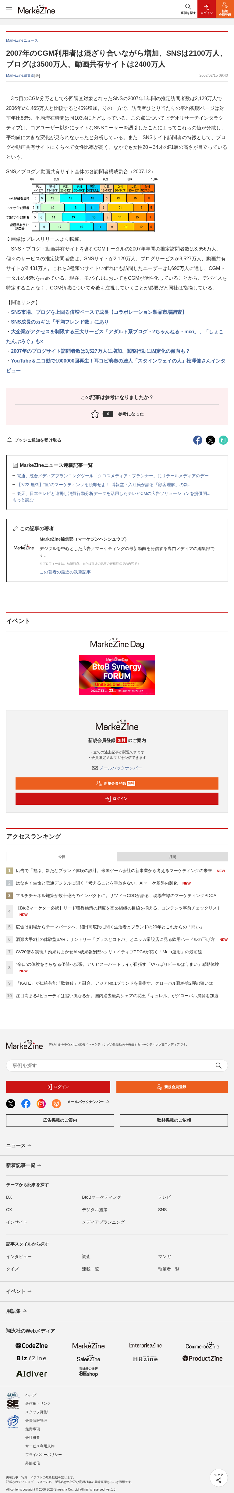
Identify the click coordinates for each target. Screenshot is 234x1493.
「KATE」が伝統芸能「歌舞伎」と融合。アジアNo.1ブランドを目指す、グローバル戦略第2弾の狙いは (114, 983)
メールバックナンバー (117, 768)
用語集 (17, 1311)
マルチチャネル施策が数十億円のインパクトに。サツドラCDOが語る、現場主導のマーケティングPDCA (116, 895)
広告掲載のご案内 (60, 1120)
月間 (172, 857)
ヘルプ (30, 1395)
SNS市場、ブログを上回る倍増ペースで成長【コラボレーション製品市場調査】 (99, 312)
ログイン (116, 799)
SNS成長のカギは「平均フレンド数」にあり (60, 321)
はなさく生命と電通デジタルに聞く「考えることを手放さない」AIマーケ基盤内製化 (97, 883)
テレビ (164, 1197)
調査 (86, 1256)
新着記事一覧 (24, 1165)
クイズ (12, 1269)
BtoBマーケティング (101, 1197)
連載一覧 (90, 1269)
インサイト (16, 1222)
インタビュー (19, 1256)
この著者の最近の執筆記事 (65, 572)
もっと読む (23, 499)
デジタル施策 (95, 1209)
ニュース (19, 1146)
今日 (62, 857)
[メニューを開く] (9, 9)
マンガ (164, 1256)
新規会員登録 (115, 783)
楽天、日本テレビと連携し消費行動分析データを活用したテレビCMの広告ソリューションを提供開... (113, 493)
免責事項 (32, 1429)
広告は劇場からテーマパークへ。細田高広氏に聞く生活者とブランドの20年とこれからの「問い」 (110, 926)
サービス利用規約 (40, 1446)
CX (9, 1209)
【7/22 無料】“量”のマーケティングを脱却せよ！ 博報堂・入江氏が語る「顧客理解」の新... (104, 484)
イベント (19, 1291)
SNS (162, 1209)
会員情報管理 (36, 1420)
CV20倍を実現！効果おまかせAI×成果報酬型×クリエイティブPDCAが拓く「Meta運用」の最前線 (109, 951)
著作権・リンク (38, 1403)
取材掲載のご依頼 (174, 1120)
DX (9, 1197)
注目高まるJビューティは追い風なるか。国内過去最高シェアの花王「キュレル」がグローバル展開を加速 (117, 995)
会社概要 (32, 1437)
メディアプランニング (103, 1222)
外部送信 (32, 1463)
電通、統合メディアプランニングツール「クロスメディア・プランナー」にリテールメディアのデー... (114, 475)
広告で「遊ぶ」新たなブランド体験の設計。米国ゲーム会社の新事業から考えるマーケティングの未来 (114, 870)
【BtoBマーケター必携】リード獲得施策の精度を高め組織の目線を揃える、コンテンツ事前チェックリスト (118, 908)
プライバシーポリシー (43, 1455)
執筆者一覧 (168, 1269)
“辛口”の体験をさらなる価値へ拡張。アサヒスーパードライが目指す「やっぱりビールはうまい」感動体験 (117, 964)
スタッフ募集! (36, 1412)
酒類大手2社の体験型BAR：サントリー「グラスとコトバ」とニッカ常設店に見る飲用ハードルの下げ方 (115, 939)
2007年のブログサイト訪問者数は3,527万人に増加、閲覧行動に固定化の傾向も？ (100, 351)
